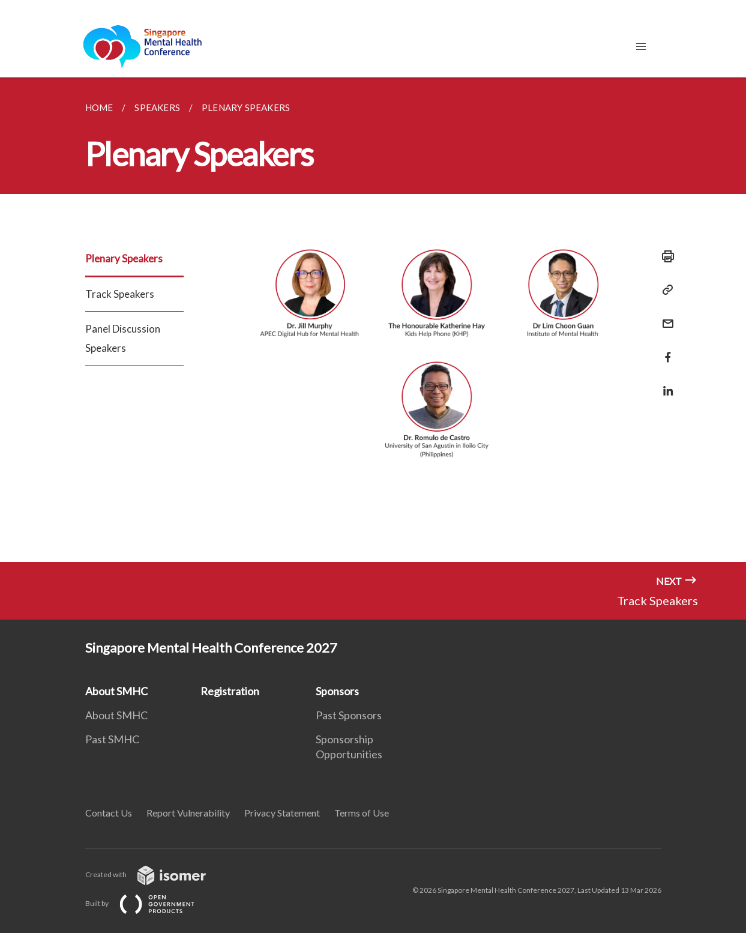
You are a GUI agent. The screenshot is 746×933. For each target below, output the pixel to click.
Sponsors (337, 691)
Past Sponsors (349, 715)
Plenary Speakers (124, 258)
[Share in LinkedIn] (664, 383)
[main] (373, 319)
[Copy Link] (664, 290)
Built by (149, 903)
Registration (229, 691)
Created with (155, 874)
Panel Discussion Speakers (122, 338)
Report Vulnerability (188, 812)
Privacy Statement (282, 812)
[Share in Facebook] (664, 349)
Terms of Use (361, 812)
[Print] (664, 256)
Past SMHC (112, 739)
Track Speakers (119, 294)
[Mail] (664, 316)
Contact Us (108, 812)
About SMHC (116, 691)
